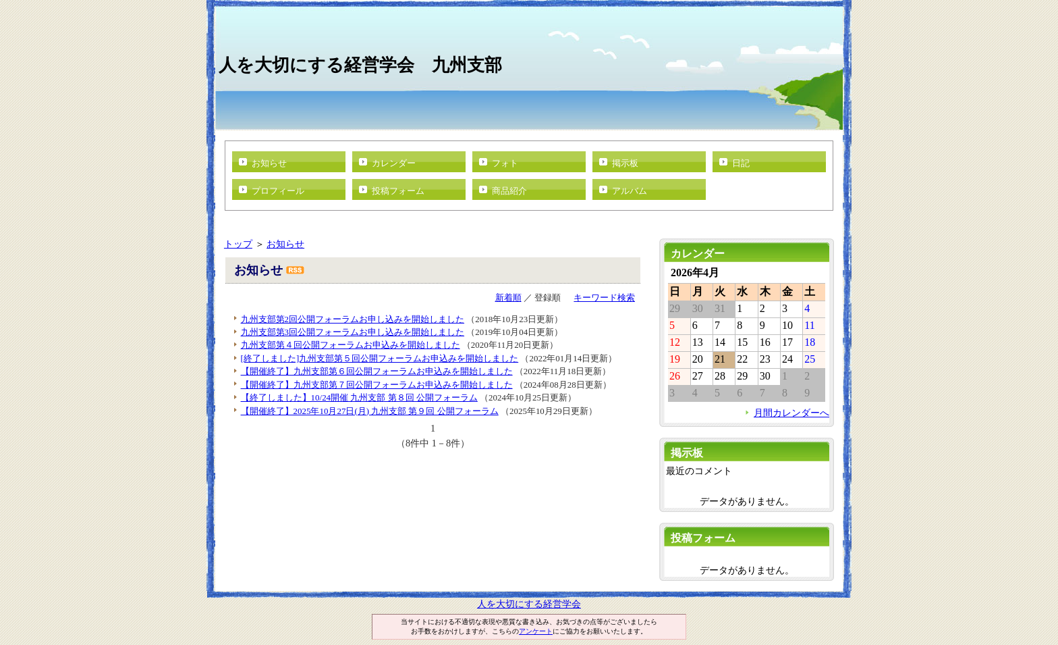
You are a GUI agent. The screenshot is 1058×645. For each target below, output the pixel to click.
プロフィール (278, 191)
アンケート (536, 631)
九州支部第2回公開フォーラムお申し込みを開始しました (352, 319)
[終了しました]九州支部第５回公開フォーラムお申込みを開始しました (380, 358)
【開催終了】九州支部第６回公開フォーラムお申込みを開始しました (377, 371)
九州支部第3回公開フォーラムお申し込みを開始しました (352, 332)
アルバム (629, 191)
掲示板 (625, 163)
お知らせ (269, 163)
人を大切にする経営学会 (529, 603)
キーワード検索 (604, 297)
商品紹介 (509, 191)
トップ (238, 243)
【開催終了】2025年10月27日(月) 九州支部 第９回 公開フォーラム (370, 411)
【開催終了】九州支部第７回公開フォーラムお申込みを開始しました (377, 385)
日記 (741, 163)
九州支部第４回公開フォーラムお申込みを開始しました (350, 345)
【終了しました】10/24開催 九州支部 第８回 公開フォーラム (359, 397)
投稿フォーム (398, 191)
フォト (505, 163)
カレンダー (394, 163)
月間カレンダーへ (791, 412)
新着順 (508, 297)
